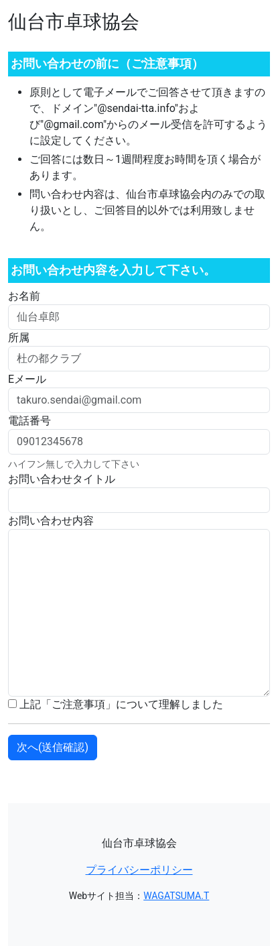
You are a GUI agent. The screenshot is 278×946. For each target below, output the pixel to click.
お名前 (24, 296)
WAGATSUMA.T (176, 895)
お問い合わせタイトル (61, 479)
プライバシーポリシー (139, 870)
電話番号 (29, 420)
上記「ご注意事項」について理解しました (115, 704)
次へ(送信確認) (52, 747)
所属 (18, 337)
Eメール (27, 379)
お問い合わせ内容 (51, 520)
